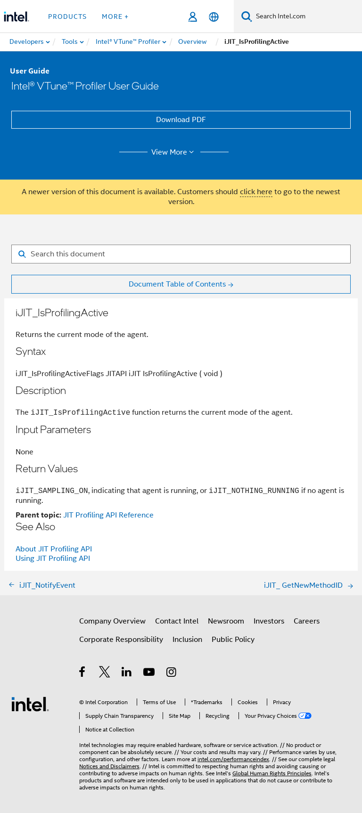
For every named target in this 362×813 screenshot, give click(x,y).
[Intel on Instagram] (172, 673)
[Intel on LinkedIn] (127, 673)
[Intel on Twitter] (105, 673)
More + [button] (115, 16)
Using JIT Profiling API (53, 558)
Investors (269, 621)
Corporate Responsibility (121, 639)
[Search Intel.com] (307, 16)
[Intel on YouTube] (149, 673)
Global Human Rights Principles (272, 773)
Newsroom (226, 621)
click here (256, 192)
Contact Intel (176, 621)
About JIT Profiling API (54, 549)
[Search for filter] (181, 254)
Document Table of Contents (177, 284)
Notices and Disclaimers (109, 766)
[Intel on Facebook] (82, 673)
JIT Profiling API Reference (108, 515)
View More (174, 152)
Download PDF (181, 119)
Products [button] (67, 16)
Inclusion (187, 639)
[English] (213, 16)
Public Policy (233, 639)
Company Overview (112, 621)
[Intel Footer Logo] (30, 703)
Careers (307, 621)
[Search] (246, 16)
